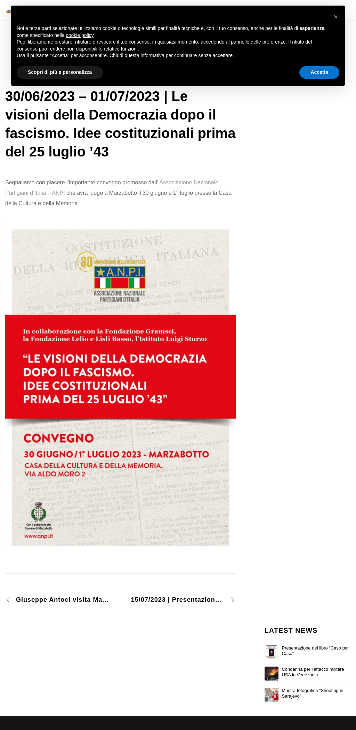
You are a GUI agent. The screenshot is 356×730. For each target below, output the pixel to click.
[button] (335, 16)
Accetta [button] (319, 72)
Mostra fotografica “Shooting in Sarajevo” (312, 693)
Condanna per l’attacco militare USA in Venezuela (313, 672)
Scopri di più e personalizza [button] (60, 72)
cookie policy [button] (80, 35)
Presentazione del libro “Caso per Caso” (315, 650)
